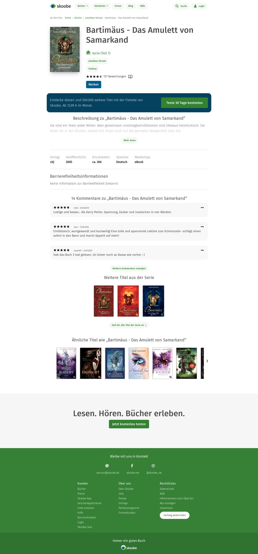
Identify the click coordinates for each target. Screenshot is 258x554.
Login (199, 6)
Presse (122, 498)
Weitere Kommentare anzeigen (129, 268)
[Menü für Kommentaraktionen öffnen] (202, 208)
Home (68, 17)
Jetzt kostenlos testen (129, 424)
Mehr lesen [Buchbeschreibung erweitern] (130, 140)
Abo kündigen (168, 503)
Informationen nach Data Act (176, 498)
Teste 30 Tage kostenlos (184, 103)
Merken (94, 84)
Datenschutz (167, 488)
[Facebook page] (132, 469)
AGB (162, 493)
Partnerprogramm (129, 508)
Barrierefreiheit (86, 517)
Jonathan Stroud (93, 17)
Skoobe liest (84, 527)
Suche (181, 6)
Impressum (166, 508)
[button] (207, 361)
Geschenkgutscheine (89, 503)
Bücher (82, 6)
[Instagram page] (154, 469)
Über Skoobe (126, 488)
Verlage (123, 503)
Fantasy (93, 68)
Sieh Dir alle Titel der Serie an (129, 325)
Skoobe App (84, 498)
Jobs (121, 493)
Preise (118, 6)
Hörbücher (100, 6)
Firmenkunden (127, 512)
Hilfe (142, 6)
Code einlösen (85, 508)
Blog (130, 6)
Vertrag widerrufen (175, 515)
